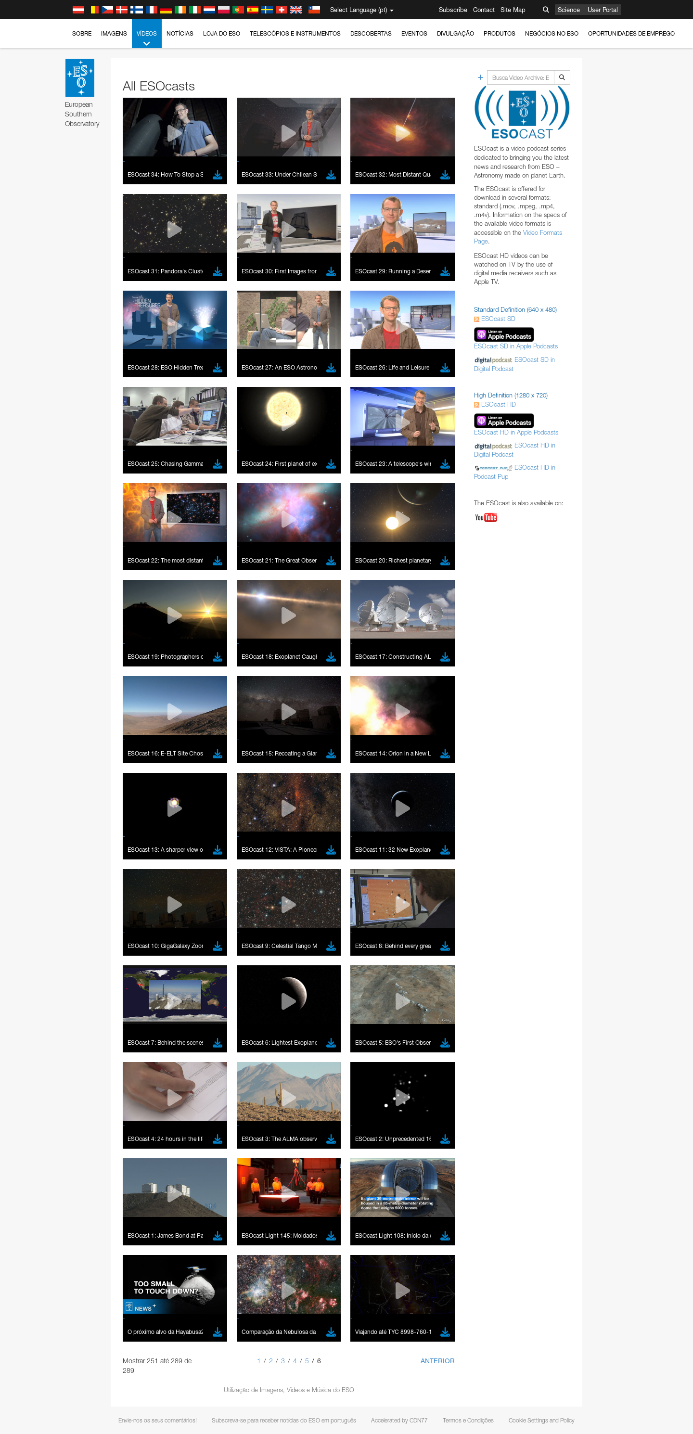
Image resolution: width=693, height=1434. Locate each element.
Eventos (414, 33)
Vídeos (147, 39)
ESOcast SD (494, 318)
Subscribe (453, 9)
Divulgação (455, 33)
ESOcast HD (495, 404)
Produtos (499, 33)
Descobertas (371, 33)
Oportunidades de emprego (631, 33)
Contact (484, 9)
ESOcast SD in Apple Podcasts (516, 346)
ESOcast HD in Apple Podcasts (516, 432)
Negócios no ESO (551, 33)
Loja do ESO (221, 33)
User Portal (603, 9)
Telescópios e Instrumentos (295, 33)
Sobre (81, 33)
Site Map (513, 9)
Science (569, 9)
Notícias (180, 33)
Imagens (114, 33)
